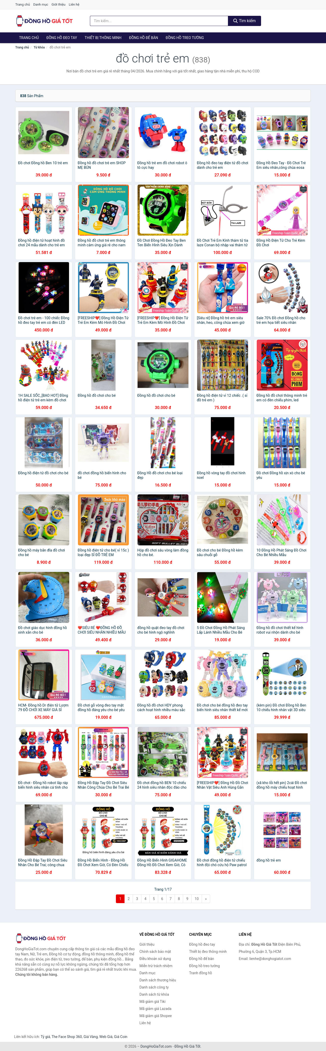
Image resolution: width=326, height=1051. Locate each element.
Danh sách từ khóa (154, 994)
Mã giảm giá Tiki (153, 1001)
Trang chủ (22, 4)
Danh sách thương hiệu (158, 980)
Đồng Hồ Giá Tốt (187, 1046)
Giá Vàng (91, 1037)
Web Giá (106, 1037)
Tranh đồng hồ (200, 973)
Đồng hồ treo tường (185, 38)
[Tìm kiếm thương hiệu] (159, 21)
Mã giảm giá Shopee (156, 1016)
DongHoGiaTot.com (156, 1046)
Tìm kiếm (244, 20)
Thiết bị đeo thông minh (208, 952)
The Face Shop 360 (66, 1037)
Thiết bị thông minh (103, 38)
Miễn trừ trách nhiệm (156, 966)
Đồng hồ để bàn (143, 38)
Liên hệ (74, 4)
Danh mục (40, 4)
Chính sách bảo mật (155, 952)
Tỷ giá (45, 1037)
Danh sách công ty (154, 987)
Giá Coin (120, 1037)
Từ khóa (39, 47)
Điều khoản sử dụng (155, 959)
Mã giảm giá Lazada (156, 1009)
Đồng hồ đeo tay (61, 38)
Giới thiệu (58, 4)
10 (197, 899)
